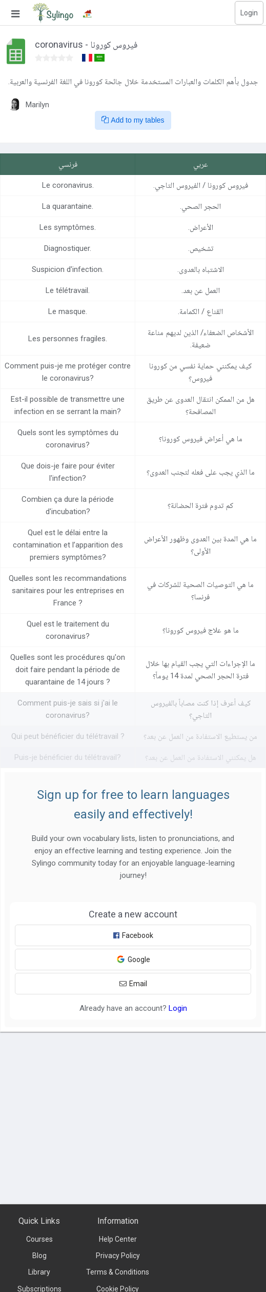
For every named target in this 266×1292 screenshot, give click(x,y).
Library (39, 1272)
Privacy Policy (118, 1255)
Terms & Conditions (117, 1272)
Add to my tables (132, 120)
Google (133, 959)
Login (249, 13)
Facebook (133, 935)
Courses (39, 1239)
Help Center (118, 1239)
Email (133, 984)
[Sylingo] (52, 13)
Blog (39, 1255)
